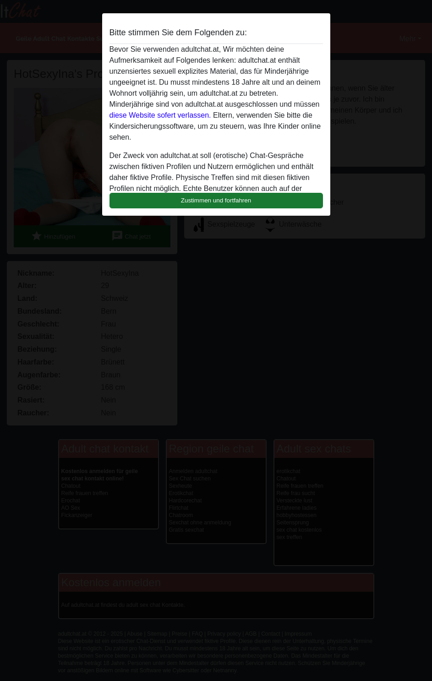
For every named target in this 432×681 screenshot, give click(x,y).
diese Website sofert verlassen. (160, 115)
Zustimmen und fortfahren (216, 200)
